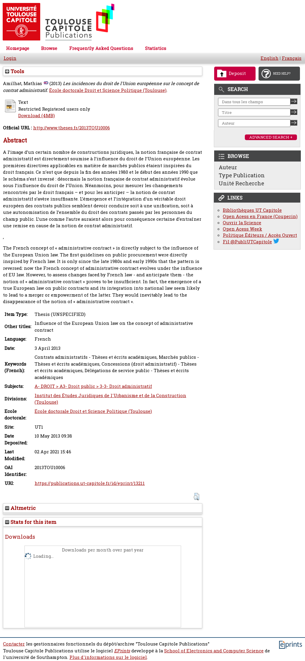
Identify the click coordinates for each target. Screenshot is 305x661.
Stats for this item (30, 522)
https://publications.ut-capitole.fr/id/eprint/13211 (90, 483)
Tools (14, 71)
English (269, 58)
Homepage (17, 48)
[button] (196, 496)
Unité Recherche (241, 183)
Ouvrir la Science (242, 223)
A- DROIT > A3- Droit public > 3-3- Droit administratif (93, 386)
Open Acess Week (242, 229)
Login (10, 58)
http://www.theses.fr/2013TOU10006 (71, 128)
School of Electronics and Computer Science (214, 651)
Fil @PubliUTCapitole (247, 242)
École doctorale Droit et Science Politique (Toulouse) (107, 90)
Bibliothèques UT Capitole (252, 210)
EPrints (122, 651)
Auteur (228, 167)
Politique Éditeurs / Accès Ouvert (260, 235)
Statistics (155, 48)
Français (291, 58)
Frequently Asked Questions (101, 48)
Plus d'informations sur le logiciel (108, 657)
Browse (49, 48)
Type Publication (242, 175)
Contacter (14, 644)
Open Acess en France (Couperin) (260, 216)
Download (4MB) (36, 115)
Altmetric (20, 508)
